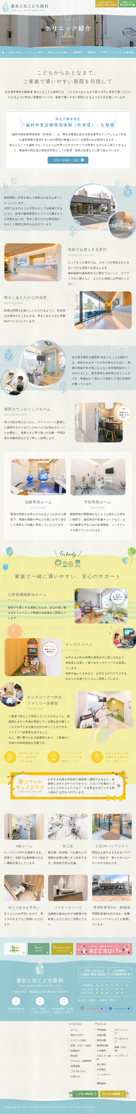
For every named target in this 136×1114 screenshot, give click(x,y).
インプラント (121, 1055)
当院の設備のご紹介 (66, 160)
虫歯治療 (101, 1035)
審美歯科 (101, 1083)
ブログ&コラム (78, 1071)
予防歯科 (101, 1030)
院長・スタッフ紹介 (81, 1045)
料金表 (74, 1055)
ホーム (74, 1030)
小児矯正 (101, 1069)
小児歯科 (101, 1050)
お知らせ (75, 1076)
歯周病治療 (102, 1045)
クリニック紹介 (79, 1040)
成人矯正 (101, 1064)
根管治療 (101, 1040)
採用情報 (75, 1066)
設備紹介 (75, 1050)
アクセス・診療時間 (81, 1061)
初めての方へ (77, 1035)
